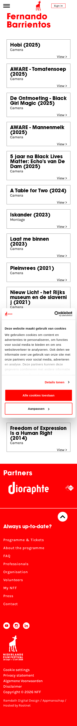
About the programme (23, 548)
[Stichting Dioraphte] (28, 488)
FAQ (6, 556)
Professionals (16, 564)
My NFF (10, 588)
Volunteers (13, 580)
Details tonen (54, 382)
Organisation (15, 572)
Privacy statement (18, 675)
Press (8, 596)
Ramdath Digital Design (21, 700)
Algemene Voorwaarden (23, 681)
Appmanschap (53, 700)
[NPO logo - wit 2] (69, 488)
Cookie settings (16, 670)
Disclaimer (12, 686)
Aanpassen (38, 408)
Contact (10, 604)
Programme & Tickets (23, 540)
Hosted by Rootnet (17, 705)
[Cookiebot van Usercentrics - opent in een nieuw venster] (54, 314)
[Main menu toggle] (6, 6)
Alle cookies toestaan (39, 395)
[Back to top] (63, 517)
